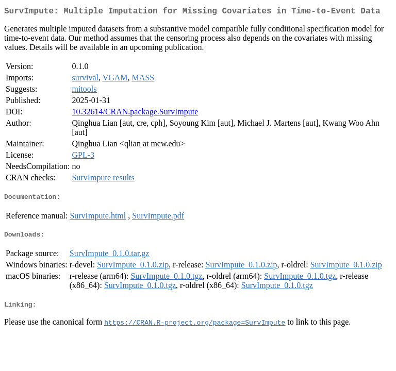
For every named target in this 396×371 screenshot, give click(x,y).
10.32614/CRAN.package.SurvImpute (135, 113)
